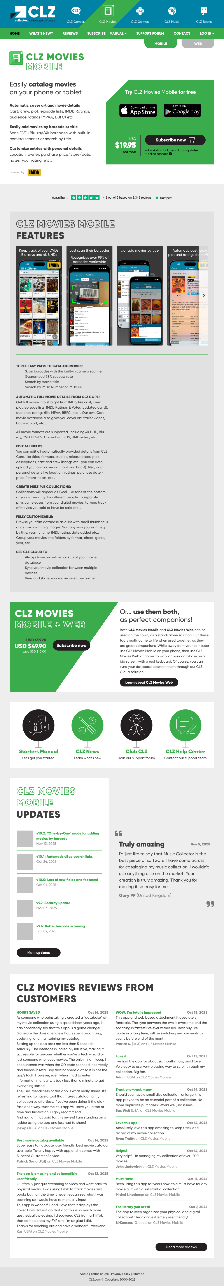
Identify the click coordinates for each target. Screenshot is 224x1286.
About (84, 1273)
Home (15, 33)
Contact (182, 33)
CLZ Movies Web (180, 630)
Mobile (160, 43)
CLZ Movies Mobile (143, 630)
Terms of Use (100, 1273)
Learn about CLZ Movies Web (149, 682)
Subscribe (96, 33)
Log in (207, 33)
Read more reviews (181, 1247)
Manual (118, 33)
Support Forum (150, 33)
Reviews (70, 33)
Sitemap (138, 1273)
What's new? (41, 33)
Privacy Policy (120, 1273)
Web (198, 43)
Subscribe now (175, 140)
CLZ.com (95, 1279)
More (38, 952)
